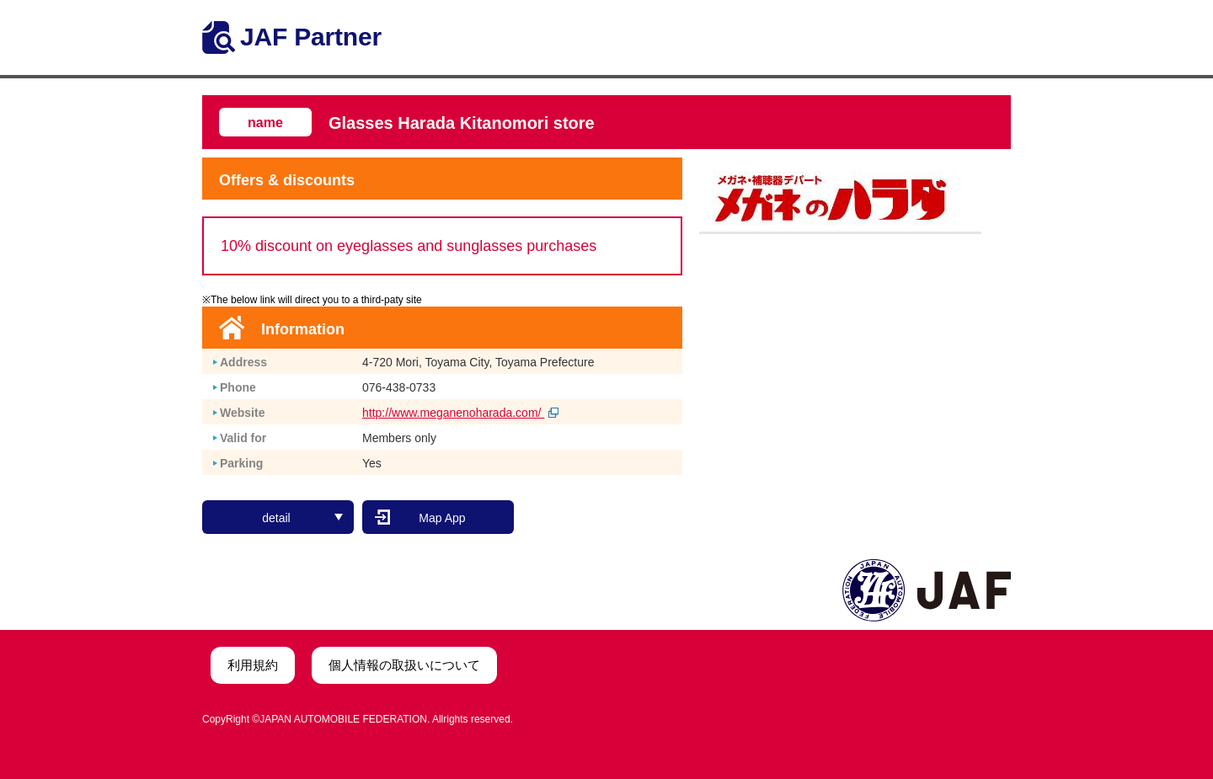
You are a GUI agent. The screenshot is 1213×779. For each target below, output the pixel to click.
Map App (442, 518)
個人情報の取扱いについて (404, 665)
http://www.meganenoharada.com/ (460, 412)
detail (302, 518)
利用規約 (252, 665)
